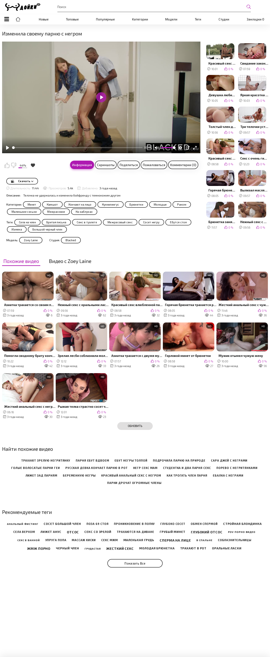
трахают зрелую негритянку (45, 460)
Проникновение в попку (134, 524)
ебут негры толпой (131, 460)
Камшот (52, 204)
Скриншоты (106, 165)
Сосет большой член (62, 524)
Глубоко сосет (172, 524)
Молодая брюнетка (156, 548)
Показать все (135, 563)
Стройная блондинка (242, 524)
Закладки (255, 19)
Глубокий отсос (207, 532)
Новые (44, 19)
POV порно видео (242, 531)
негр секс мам (145, 468)
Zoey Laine (31, 240)
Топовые (72, 19)
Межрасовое (56, 211)
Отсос (73, 532)
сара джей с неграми (229, 460)
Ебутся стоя (178, 222)
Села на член (27, 222)
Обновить (135, 426)
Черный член (67, 548)
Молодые (160, 204)
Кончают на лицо (80, 204)
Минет (32, 204)
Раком (181, 204)
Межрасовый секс (120, 222)
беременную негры (79, 475)
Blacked (71, 240)
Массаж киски (84, 540)
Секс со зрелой (97, 532)
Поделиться (129, 165)
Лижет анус (50, 532)
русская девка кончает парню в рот (96, 468)
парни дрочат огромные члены (134, 483)
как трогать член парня (187, 475)
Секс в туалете (87, 222)
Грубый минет (172, 532)
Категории (140, 19)
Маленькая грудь (138, 540)
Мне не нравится (13, 165)
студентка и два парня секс (187, 468)
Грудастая (93, 548)
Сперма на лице (175, 540)
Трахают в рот (193, 548)
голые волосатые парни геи (35, 468)
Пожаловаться (154, 165)
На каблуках (84, 211)
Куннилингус (110, 204)
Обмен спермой (204, 524)
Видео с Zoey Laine (70, 261)
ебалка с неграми (228, 475)
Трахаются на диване (135, 532)
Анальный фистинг (22, 523)
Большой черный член (47, 229)
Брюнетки (136, 204)
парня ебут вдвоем (92, 460)
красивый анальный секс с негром (131, 475)
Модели (171, 19)
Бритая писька (56, 222)
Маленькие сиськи (24, 211)
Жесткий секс (120, 548)
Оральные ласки (227, 548)
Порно (18, 19)
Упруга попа (55, 540)
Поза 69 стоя (97, 524)
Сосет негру (151, 222)
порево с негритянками (237, 468)
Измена (17, 229)
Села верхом (24, 532)
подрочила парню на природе (179, 460)
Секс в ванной (28, 540)
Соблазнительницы (234, 540)
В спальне (204, 540)
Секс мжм (109, 540)
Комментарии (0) (183, 165)
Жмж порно (38, 548)
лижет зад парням (41, 475)
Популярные (105, 19)
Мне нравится (7, 165)
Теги (198, 19)
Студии (224, 19)
